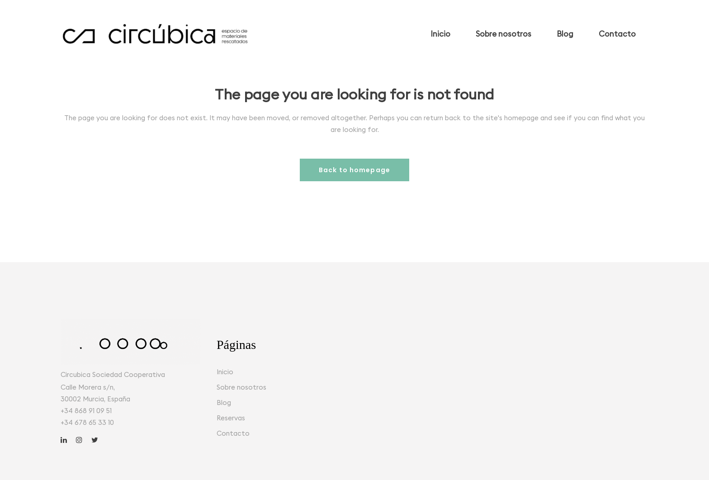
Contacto (233, 433)
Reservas (231, 418)
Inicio (225, 371)
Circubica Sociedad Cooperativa (113, 374)
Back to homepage (354, 169)
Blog (224, 402)
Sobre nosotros (241, 387)
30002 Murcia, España (95, 399)
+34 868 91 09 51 (86, 410)
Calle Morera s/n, (88, 387)
